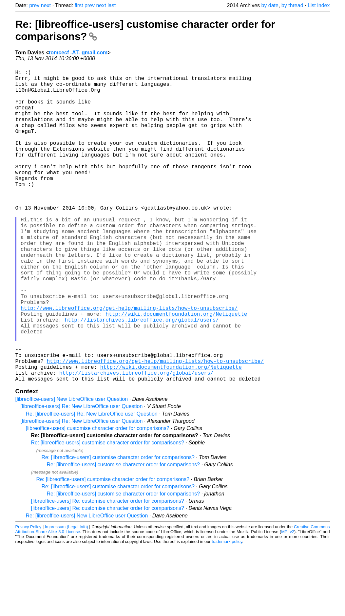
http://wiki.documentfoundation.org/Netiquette (176, 368)
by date (269, 5)
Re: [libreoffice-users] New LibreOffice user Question (87, 585)
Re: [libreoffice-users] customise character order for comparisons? (107, 512)
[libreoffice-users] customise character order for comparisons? (97, 497)
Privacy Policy (28, 596)
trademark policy (227, 610)
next (46, 5)
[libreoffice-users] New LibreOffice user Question (71, 468)
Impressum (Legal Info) (66, 596)
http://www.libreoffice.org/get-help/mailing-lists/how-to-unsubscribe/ (129, 361)
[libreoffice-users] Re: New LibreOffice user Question (82, 475)
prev (34, 5)
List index (319, 5)
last (111, 5)
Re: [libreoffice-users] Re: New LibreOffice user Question (92, 483)
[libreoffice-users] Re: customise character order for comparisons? (107, 570)
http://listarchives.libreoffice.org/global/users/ (142, 376)
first (79, 5)
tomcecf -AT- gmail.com (78, 52)
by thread (292, 5)
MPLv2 (287, 601)
